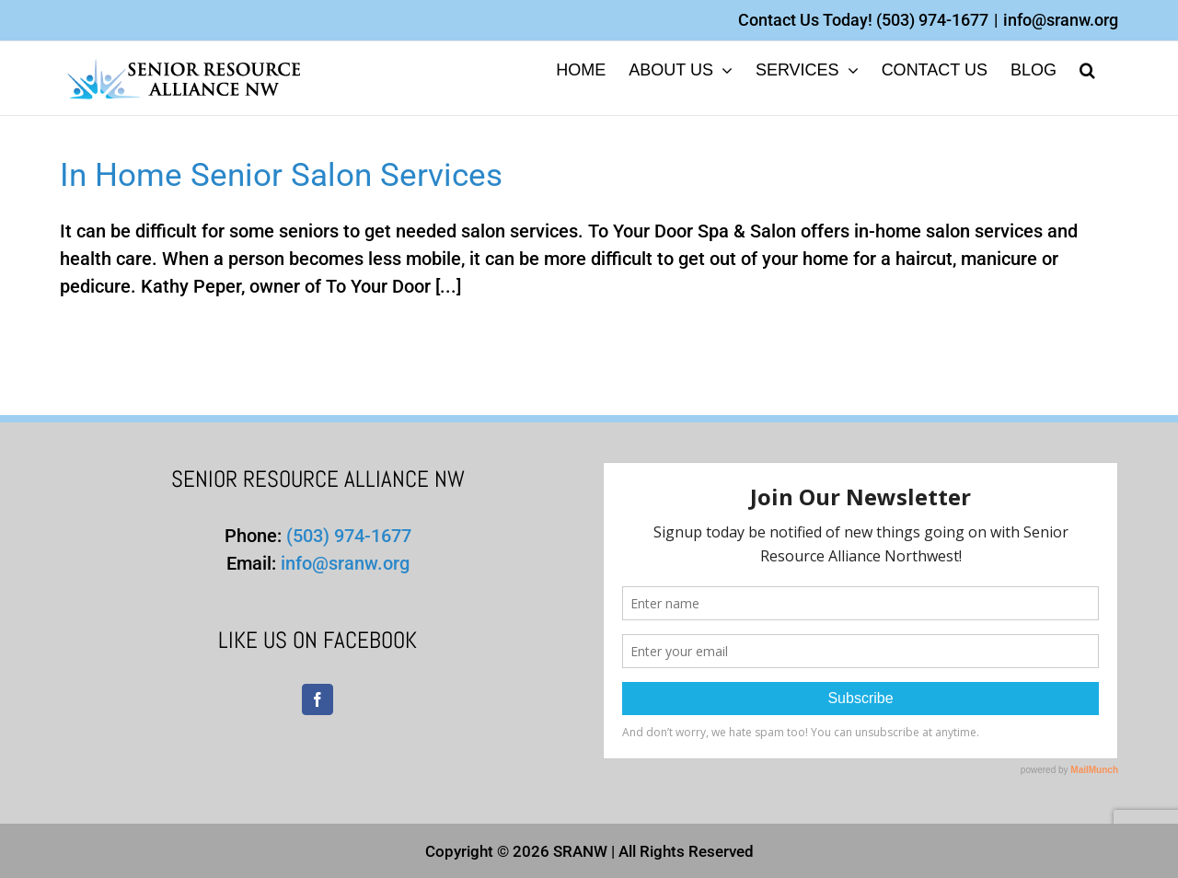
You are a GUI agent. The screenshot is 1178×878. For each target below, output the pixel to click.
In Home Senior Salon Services (281, 175)
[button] (1087, 68)
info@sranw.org (1060, 19)
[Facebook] (317, 699)
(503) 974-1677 (932, 19)
